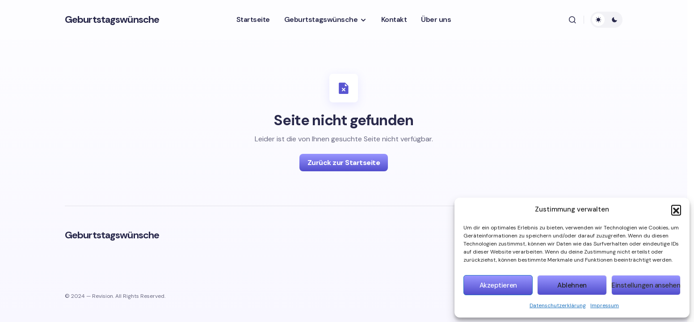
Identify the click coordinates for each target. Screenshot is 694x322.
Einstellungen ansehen (646, 285)
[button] (676, 209)
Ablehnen (571, 285)
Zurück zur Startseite (343, 162)
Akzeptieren (498, 285)
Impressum (604, 305)
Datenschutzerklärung (558, 305)
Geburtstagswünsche (112, 19)
